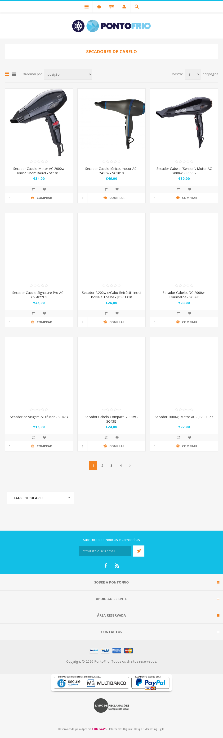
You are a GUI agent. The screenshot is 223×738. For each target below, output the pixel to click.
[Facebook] (106, 565)
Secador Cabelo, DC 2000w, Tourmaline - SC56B (184, 294)
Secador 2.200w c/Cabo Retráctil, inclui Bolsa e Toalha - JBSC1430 (111, 294)
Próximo (130, 465)
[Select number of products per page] (193, 74)
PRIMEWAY (99, 729)
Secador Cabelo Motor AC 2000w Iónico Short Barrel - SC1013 (38, 170)
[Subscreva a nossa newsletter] (105, 551)
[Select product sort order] (68, 74)
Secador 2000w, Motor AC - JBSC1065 (184, 417)
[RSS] (117, 565)
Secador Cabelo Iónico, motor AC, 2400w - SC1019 (111, 170)
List (14, 74)
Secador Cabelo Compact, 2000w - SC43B (111, 419)
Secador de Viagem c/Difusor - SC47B (39, 417)
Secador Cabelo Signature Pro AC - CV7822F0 (39, 294)
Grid (7, 74)
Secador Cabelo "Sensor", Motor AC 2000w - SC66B (184, 170)
